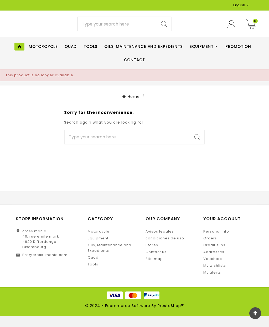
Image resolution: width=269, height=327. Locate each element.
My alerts (212, 283)
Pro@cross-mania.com (45, 265)
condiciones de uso (165, 249)
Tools (93, 275)
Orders (210, 249)
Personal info (216, 242)
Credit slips (214, 256)
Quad (93, 268)
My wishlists (214, 276)
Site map (154, 269)
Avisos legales (160, 242)
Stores (152, 256)
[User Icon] (233, 30)
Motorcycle (99, 242)
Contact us (156, 262)
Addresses (213, 262)
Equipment (98, 249)
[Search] (117, 30)
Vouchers (212, 269)
